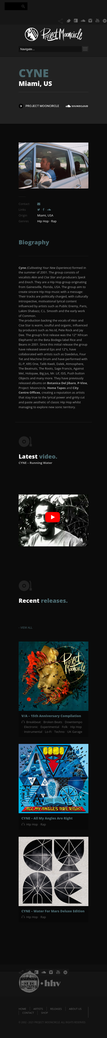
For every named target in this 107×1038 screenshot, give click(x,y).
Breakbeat (33, 722)
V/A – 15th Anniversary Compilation (51, 716)
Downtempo (73, 722)
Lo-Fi (48, 732)
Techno (59, 732)
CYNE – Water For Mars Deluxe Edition (52, 911)
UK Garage (74, 732)
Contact (28, 1012)
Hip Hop (76, 727)
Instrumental (33, 732)
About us (75, 1009)
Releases (56, 1009)
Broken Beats (52, 722)
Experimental (49, 727)
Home (22, 1009)
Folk (65, 727)
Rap (43, 824)
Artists (38, 1009)
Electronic (31, 727)
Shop (44, 1012)
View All (26, 628)
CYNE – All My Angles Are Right (47, 818)
